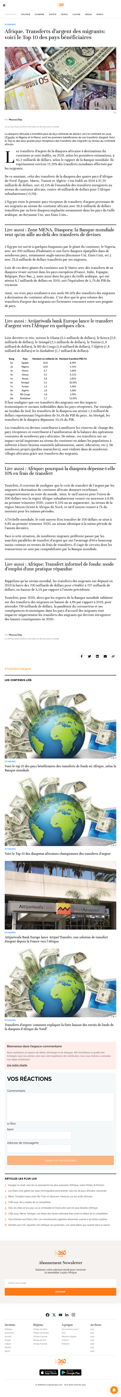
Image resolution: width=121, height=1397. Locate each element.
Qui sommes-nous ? (70, 1329)
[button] (114, 1390)
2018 (92, 1344)
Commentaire (16, 1090)
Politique (25, 14)
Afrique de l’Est (39, 1340)
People (64, 14)
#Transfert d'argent (18, 668)
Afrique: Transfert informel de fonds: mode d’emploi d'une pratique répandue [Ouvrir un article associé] (59, 566)
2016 (92, 1351)
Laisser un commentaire (60, 1160)
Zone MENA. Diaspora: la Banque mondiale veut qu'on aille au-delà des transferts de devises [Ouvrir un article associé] (59, 232)
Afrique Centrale (40, 1336)
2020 (92, 1336)
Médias (88, 14)
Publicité (65, 1344)
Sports (99, 14)
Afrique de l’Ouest (41, 1333)
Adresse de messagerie (23, 1142)
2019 (92, 1340)
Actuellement (11, 14)
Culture (76, 14)
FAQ (63, 1333)
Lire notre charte (17, 1065)
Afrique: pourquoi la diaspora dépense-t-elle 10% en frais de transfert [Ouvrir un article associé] (60, 471)
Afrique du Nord (40, 1329)
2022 (92, 1329)
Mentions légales (69, 1336)
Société (52, 14)
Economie (39, 14)
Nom (10, 1129)
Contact (65, 1340)
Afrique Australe (40, 1344)
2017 (92, 1347)
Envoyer (60, 1292)
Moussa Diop (15, 119)
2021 (92, 1333)
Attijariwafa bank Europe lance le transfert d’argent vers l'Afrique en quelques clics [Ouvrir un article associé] (59, 323)
